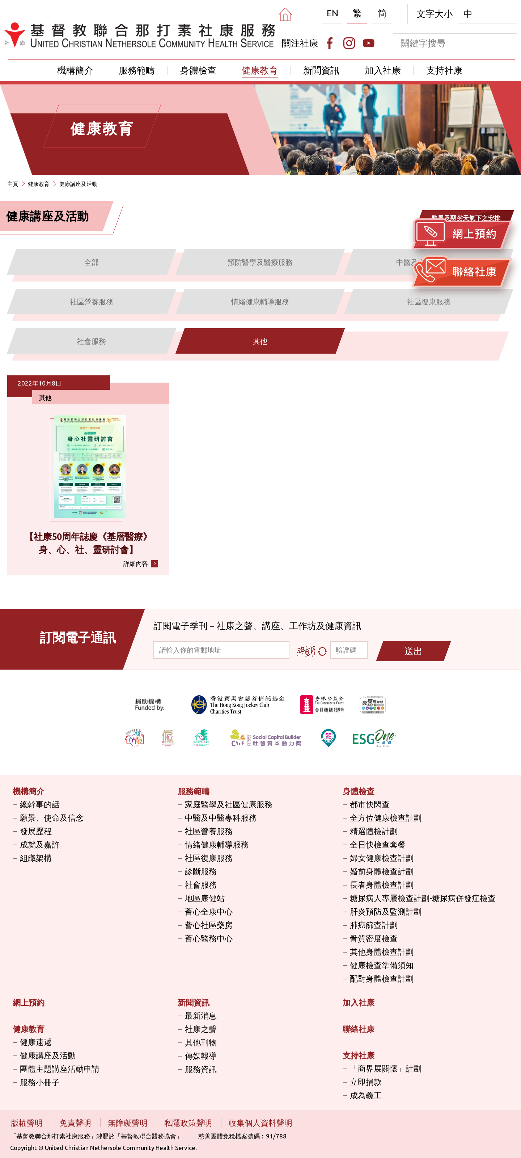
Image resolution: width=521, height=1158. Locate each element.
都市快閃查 (370, 804)
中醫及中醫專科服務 (221, 817)
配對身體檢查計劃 (382, 978)
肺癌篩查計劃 (374, 924)
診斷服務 (201, 871)
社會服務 (201, 884)
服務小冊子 (40, 1082)
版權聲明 (28, 1122)
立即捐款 (366, 1081)
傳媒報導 (201, 1055)
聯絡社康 (358, 1028)
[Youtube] (368, 43)
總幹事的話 (40, 804)
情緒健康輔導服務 (217, 844)
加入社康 (383, 70)
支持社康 (444, 70)
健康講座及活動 (78, 184)
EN (332, 13)
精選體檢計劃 (374, 831)
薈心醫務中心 (209, 938)
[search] (507, 43)
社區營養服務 (209, 831)
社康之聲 (201, 1028)
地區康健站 (205, 898)
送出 (413, 651)
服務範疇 (137, 70)
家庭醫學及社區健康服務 (228, 804)
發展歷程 (36, 831)
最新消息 (201, 1015)
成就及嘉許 (40, 844)
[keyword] (445, 43)
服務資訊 (201, 1069)
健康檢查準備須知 (382, 965)
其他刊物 (201, 1042)
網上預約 (29, 1002)
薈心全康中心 (209, 911)
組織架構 (36, 857)
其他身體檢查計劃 (382, 951)
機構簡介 (75, 70)
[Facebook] (329, 43)
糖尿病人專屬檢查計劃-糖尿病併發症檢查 (423, 898)
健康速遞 (36, 1041)
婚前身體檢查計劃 (382, 871)
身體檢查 (198, 70)
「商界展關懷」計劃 (386, 1068)
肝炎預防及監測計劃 (386, 911)
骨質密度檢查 (374, 938)
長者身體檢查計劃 (382, 884)
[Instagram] (349, 43)
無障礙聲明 (128, 1122)
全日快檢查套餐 (378, 844)
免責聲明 (76, 1122)
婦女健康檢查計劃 (382, 857)
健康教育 (260, 70)
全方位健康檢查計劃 (386, 817)
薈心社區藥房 (209, 924)
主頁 (12, 184)
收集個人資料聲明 (260, 1122)
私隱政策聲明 (189, 1122)
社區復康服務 (209, 857)
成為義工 (366, 1095)
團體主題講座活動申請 (59, 1068)
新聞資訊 (321, 70)
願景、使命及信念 (52, 817)
